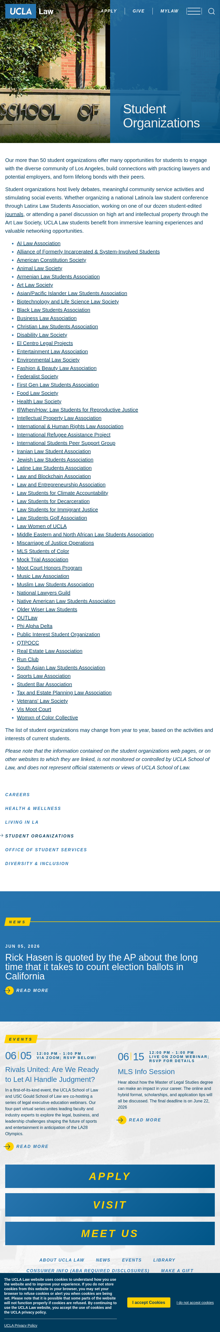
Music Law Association (43, 576)
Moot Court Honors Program (49, 568)
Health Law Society (39, 401)
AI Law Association (39, 243)
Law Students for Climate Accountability (62, 493)
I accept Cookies (148, 1302)
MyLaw (156, 11)
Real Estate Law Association (49, 651)
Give (125, 11)
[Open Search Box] (211, 11)
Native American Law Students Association (66, 601)
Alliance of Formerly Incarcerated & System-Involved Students (88, 252)
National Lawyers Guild (43, 593)
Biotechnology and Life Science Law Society (68, 301)
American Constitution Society (51, 260)
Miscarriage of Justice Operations (55, 543)
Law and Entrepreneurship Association (61, 485)
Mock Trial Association (42, 559)
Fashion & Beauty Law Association (57, 368)
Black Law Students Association (53, 310)
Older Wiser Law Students (47, 609)
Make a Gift (177, 1271)
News (103, 1260)
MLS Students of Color (43, 551)
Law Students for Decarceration (53, 501)
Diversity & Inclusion (37, 863)
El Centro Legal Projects (45, 343)
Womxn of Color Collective (47, 717)
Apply (95, 11)
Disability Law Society (42, 335)
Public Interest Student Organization (58, 634)
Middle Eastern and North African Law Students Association (85, 534)
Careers (17, 794)
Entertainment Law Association (52, 351)
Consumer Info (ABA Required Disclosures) (88, 1271)
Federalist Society (37, 376)
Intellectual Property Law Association (59, 418)
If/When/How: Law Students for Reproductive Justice (77, 410)
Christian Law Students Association (57, 326)
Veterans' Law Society (42, 701)
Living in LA (22, 822)
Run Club (27, 659)
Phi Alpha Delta (34, 626)
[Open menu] (191, 11)
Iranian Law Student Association (54, 451)
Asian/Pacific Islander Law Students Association (72, 293)
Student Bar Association (44, 684)
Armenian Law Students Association (58, 277)
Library (164, 1260)
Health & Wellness (33, 808)
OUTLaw (27, 618)
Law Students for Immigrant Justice (57, 509)
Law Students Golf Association (52, 518)
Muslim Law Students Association (55, 584)
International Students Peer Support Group (66, 443)
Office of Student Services (46, 849)
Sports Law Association (44, 676)
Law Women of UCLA (42, 526)
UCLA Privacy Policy (20, 1325)
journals (14, 214)
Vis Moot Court (34, 709)
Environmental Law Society (48, 360)
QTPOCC (28, 643)
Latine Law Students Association (54, 468)
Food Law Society (37, 393)
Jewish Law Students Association (55, 460)
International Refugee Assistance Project (63, 435)
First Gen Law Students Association (58, 385)
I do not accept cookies (195, 1303)
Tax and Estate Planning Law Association (64, 693)
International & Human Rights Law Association (70, 426)
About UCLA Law (61, 1260)
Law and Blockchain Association (54, 476)
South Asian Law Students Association (61, 668)
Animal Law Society (39, 268)
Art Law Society (35, 285)
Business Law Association (47, 318)
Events (132, 1260)
